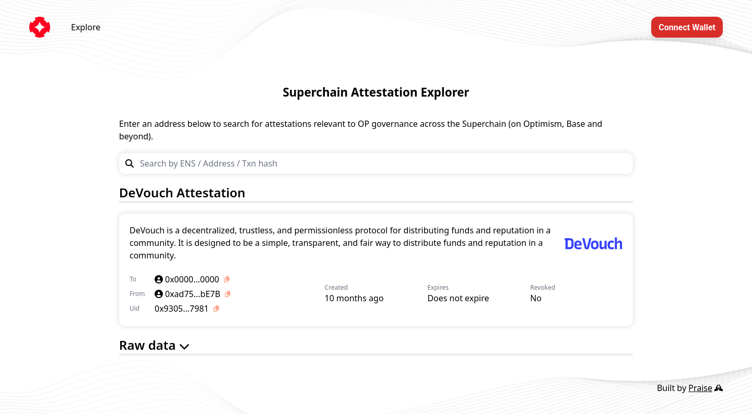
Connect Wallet (687, 27)
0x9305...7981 (182, 308)
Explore (85, 27)
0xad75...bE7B (187, 294)
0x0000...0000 (187, 279)
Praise (705, 388)
